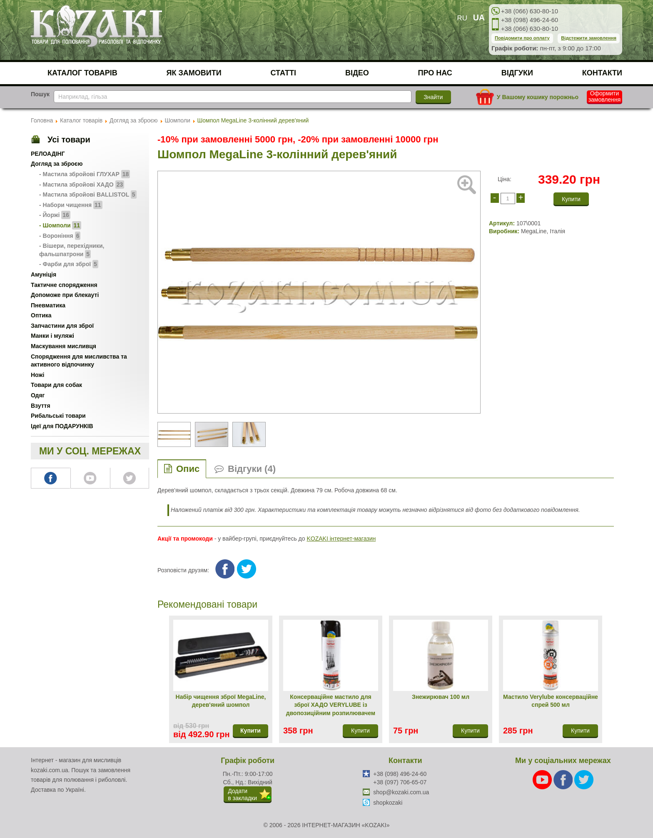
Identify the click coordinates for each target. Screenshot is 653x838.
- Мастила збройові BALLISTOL (88, 194)
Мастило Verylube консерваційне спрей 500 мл (550, 700)
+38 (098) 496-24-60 (529, 19)
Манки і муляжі (52, 335)
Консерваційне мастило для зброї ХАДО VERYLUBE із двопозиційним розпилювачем (330, 704)
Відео (357, 73)
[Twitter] (583, 779)
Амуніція (43, 274)
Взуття (40, 405)
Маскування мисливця (63, 346)
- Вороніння (59, 236)
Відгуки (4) (252, 469)
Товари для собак (56, 385)
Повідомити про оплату (522, 37)
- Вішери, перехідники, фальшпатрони (71, 250)
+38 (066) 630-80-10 (529, 11)
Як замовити (194, 73)
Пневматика (48, 305)
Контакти (602, 73)
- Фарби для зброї (68, 264)
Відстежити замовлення (588, 37)
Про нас (435, 73)
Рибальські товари (58, 415)
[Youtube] (543, 779)
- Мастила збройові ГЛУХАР (84, 174)
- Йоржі (54, 215)
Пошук (40, 94)
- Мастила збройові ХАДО (81, 184)
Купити (250, 730)
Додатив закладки (242, 794)
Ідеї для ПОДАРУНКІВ (62, 426)
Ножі (37, 375)
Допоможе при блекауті (65, 295)
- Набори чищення (70, 205)
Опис (187, 469)
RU (462, 18)
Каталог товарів (82, 73)
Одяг (38, 395)
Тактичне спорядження (64, 285)
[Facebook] (563, 779)
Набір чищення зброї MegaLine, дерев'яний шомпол (221, 700)
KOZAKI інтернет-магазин (341, 538)
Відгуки (517, 73)
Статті (284, 73)
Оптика (41, 315)
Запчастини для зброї (62, 325)
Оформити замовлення (604, 96)
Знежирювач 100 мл (440, 696)
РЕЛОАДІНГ (48, 153)
